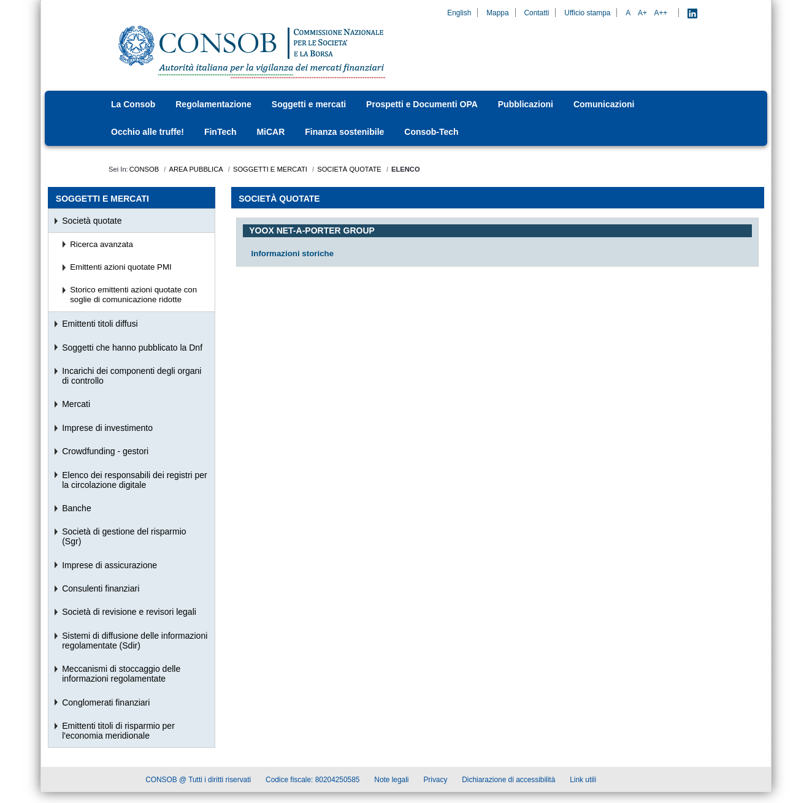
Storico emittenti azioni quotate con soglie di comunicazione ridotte (133, 294)
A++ (661, 13)
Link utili (583, 781)
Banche (76, 508)
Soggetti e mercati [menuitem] (102, 199)
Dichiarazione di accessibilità (508, 781)
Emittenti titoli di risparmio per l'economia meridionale (118, 730)
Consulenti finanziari (100, 588)
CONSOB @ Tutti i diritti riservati (198, 781)
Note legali (391, 781)
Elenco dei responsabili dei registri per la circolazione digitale (134, 480)
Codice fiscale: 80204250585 (312, 781)
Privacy (435, 781)
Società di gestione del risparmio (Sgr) (124, 536)
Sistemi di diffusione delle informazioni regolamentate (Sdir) (134, 640)
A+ (642, 13)
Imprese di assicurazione (109, 565)
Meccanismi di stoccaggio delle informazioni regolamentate (121, 673)
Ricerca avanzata (101, 244)
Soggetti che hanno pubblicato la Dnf (132, 347)
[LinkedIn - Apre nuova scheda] (692, 13)
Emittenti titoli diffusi (99, 324)
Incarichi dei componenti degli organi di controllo (131, 376)
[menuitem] (137, 104)
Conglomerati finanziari (106, 702)
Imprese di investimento (107, 428)
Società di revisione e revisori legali (129, 612)
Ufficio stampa (587, 13)
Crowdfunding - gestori (105, 451)
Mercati (76, 404)
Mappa (497, 13)
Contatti (536, 13)
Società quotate (91, 221)
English (459, 13)
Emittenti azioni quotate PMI (121, 267)
